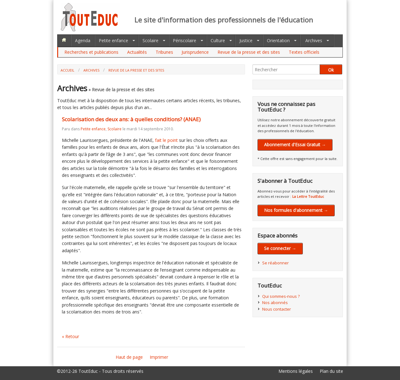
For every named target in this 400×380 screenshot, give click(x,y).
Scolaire (150, 40)
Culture (218, 40)
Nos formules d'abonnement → (296, 210)
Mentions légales (295, 371)
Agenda (82, 40)
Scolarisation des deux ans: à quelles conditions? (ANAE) (131, 119)
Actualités (137, 52)
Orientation (278, 40)
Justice (245, 40)
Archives (313, 40)
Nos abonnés (275, 302)
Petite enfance (113, 40)
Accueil (67, 70)
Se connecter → (280, 248)
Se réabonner (275, 263)
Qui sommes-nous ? (281, 296)
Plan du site (331, 371)
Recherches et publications (91, 52)
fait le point (166, 140)
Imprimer (159, 357)
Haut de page (129, 357)
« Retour (70, 336)
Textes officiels (304, 52)
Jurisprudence (195, 52)
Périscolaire (184, 40)
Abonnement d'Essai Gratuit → (295, 145)
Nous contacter (276, 309)
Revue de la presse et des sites (249, 52)
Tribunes (164, 52)
